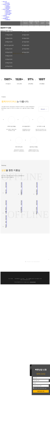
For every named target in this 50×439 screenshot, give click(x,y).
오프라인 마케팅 (6, 4)
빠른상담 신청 (40, 391)
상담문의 (5, 15)
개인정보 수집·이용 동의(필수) (39, 388)
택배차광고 (7, 8)
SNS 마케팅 (7, 14)
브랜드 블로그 (8, 10)
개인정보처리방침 (33, 282)
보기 (45, 388)
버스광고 (7, 5)
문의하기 (37, 266)
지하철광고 (7, 6)
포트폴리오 (5, 18)
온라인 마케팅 (6, 9)
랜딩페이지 (7, 11)
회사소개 (5, 1)
